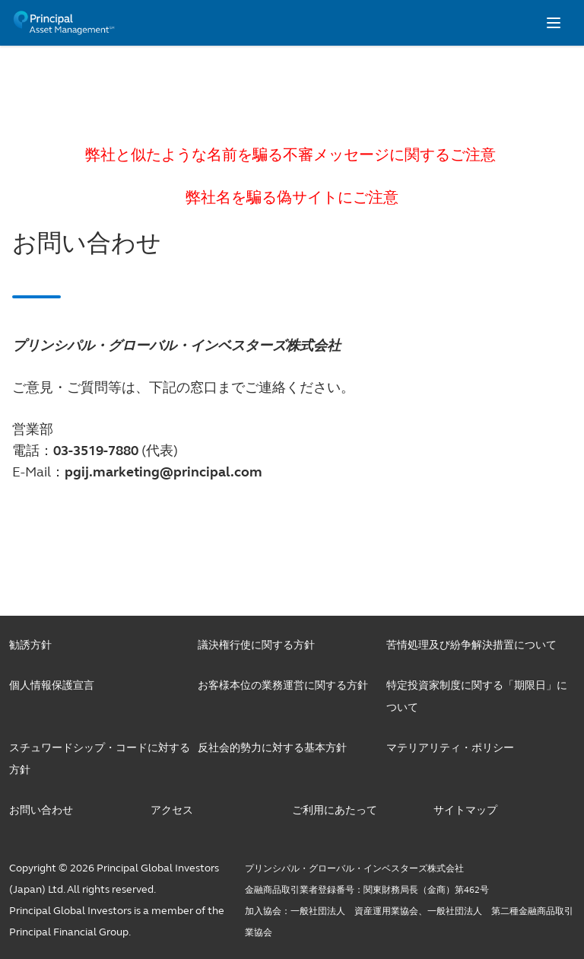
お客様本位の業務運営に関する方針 (283, 685)
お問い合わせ (41, 810)
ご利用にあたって (334, 810)
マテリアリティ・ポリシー (450, 747)
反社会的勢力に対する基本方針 (272, 747)
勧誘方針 (30, 645)
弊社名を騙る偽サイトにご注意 (292, 197)
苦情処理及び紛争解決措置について (471, 645)
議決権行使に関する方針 (256, 645)
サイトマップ (465, 810)
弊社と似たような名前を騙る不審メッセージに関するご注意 (292, 154)
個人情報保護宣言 (51, 685)
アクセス (172, 810)
